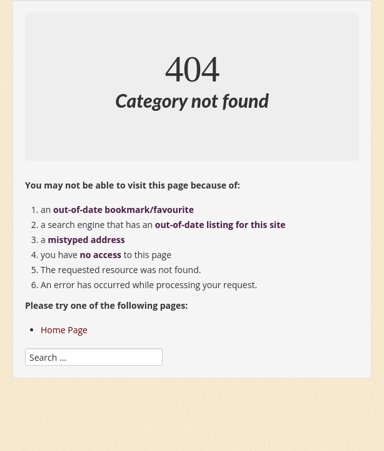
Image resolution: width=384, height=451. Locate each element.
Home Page (64, 330)
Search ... (25, 345)
